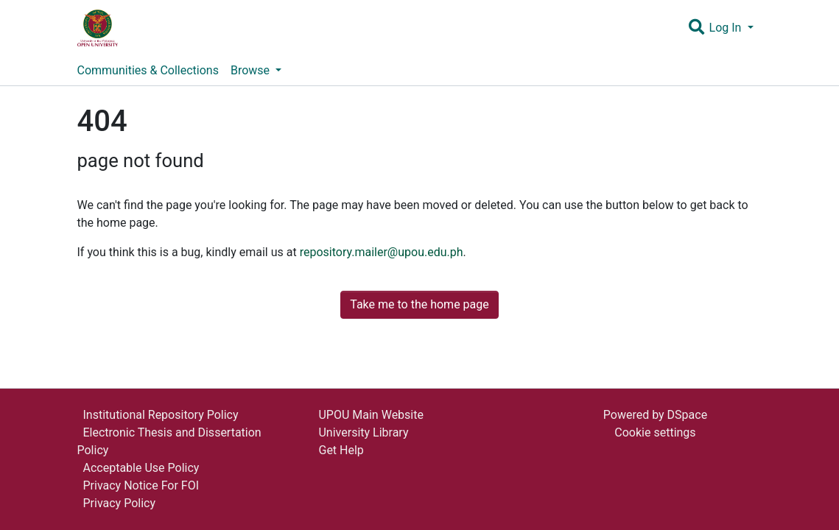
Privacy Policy (119, 503)
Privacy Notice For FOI (141, 485)
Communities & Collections (148, 70)
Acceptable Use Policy (141, 468)
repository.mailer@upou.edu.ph (381, 252)
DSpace (687, 415)
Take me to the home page (419, 304)
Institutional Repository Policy (161, 415)
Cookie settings (654, 432)
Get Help (340, 450)
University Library (363, 432)
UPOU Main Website (370, 415)
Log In (727, 28)
